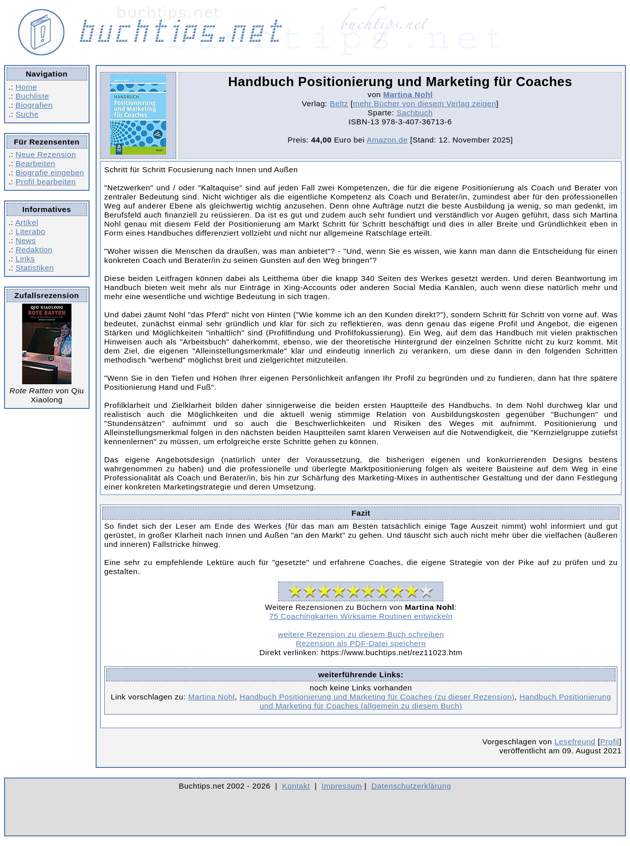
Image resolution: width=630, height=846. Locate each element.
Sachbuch (415, 112)
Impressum (342, 786)
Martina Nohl (408, 94)
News (26, 240)
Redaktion (34, 249)
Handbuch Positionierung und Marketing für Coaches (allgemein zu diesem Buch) (435, 701)
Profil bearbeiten (46, 181)
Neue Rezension (46, 154)
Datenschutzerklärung (411, 786)
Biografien (34, 105)
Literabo (30, 231)
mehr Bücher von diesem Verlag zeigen (424, 103)
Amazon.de (387, 139)
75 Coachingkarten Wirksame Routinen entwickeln (360, 616)
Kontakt (296, 786)
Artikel (26, 222)
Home (26, 87)
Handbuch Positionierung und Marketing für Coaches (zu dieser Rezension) (377, 696)
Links (25, 258)
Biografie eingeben (50, 172)
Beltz (339, 103)
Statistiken (35, 267)
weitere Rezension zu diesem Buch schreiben (361, 634)
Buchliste (32, 96)
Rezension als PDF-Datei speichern (361, 643)
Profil (609, 741)
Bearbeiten (35, 163)
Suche (27, 114)
